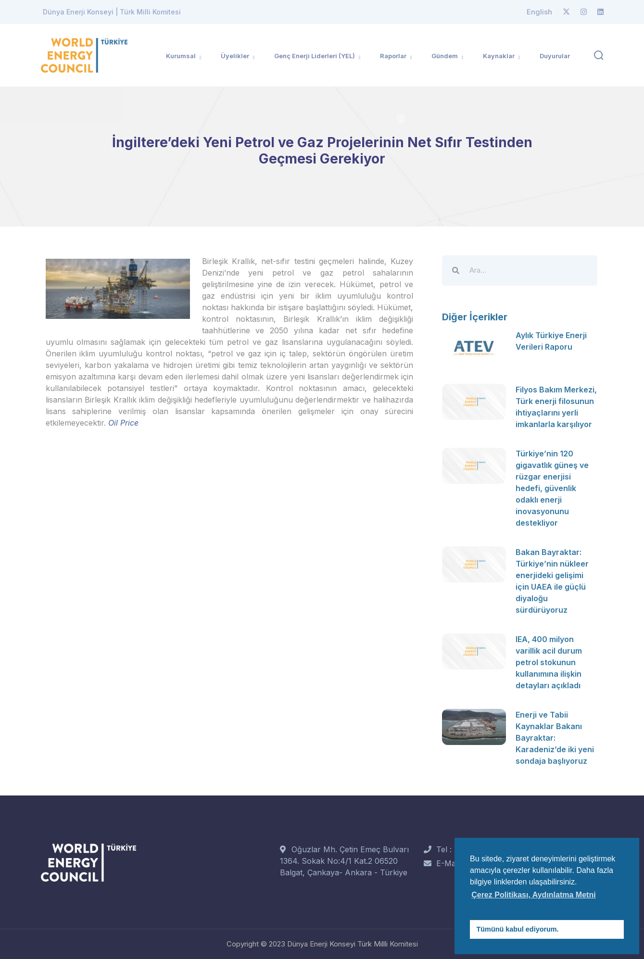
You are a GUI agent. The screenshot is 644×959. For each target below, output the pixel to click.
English (539, 11)
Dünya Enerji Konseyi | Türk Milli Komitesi (112, 12)
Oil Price (123, 423)
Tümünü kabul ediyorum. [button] (518, 929)
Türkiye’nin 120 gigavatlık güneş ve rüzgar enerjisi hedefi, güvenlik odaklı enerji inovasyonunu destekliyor (552, 488)
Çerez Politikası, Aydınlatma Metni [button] (533, 895)
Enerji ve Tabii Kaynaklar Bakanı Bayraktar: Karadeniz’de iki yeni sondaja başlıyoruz (555, 738)
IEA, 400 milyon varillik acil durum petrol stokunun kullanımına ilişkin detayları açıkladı (549, 662)
